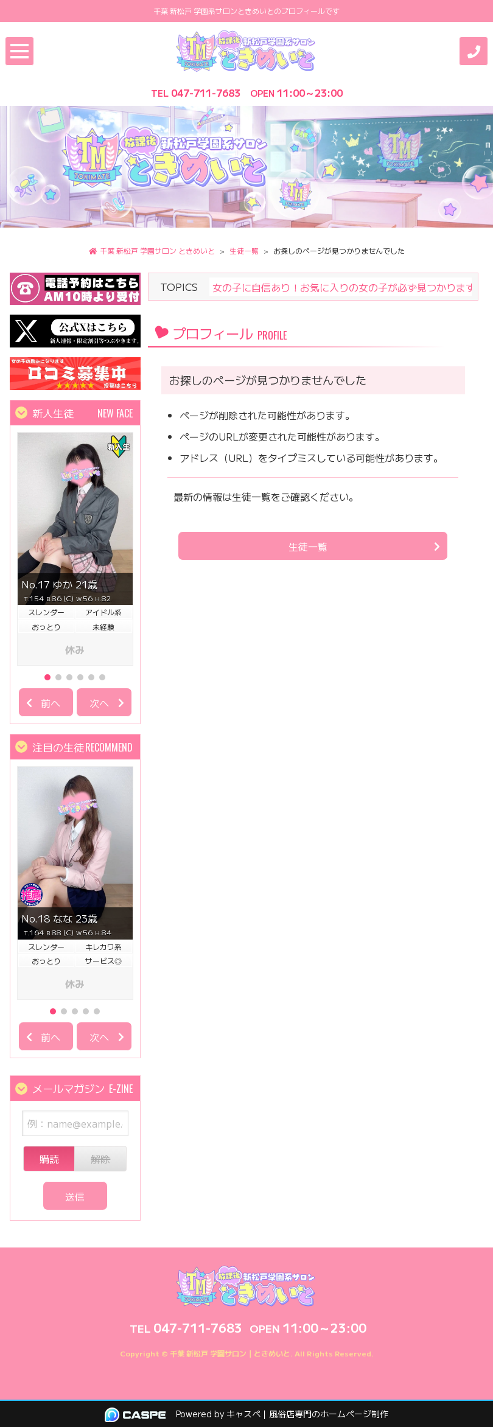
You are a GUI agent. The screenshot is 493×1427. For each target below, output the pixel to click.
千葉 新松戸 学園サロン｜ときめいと (230, 1353)
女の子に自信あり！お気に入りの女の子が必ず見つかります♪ (346, 286)
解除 (100, 1158)
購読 (49, 1158)
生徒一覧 (307, 546)
